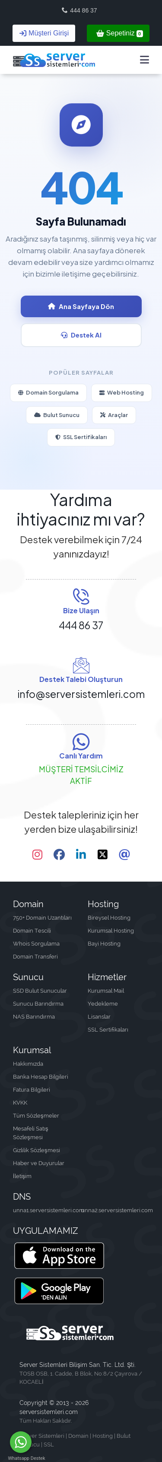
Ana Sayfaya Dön (81, 306)
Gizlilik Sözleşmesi (36, 1150)
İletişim (22, 1176)
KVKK (20, 1102)
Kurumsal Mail (106, 990)
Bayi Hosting (104, 943)
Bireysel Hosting (109, 917)
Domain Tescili (32, 930)
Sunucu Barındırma (38, 1003)
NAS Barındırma (34, 1016)
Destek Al (81, 335)
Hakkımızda (28, 1064)
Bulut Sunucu (56, 414)
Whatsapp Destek (21, 1458)
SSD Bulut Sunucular (40, 990)
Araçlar (114, 414)
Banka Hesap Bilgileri (40, 1076)
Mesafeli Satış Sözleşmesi (30, 1132)
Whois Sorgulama (36, 943)
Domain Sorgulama (48, 392)
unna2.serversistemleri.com (115, 1210)
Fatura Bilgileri (31, 1089)
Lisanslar (99, 1016)
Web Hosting (121, 392)
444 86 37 (79, 10)
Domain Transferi (35, 956)
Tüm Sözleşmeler (36, 1115)
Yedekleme (103, 1003)
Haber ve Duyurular (38, 1163)
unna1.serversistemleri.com (47, 1210)
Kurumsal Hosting (111, 930)
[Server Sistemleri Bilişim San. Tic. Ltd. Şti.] (54, 59)
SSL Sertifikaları (81, 436)
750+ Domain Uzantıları (42, 917)
